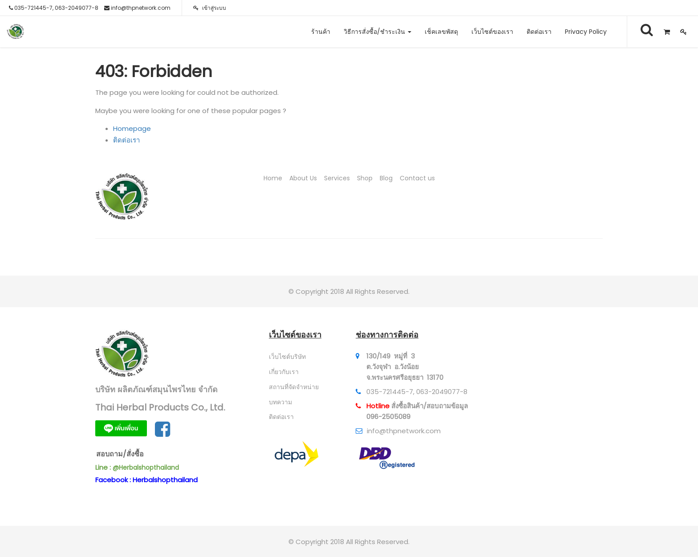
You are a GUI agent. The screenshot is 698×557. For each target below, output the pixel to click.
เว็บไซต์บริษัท (287, 356)
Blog (386, 178)
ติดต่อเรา (126, 140)
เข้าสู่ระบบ (209, 8)
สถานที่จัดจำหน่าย (294, 386)
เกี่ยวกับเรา (284, 371)
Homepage (132, 128)
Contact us (417, 178)
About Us (303, 178)
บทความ (280, 402)
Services (337, 178)
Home (273, 178)
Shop (365, 178)
